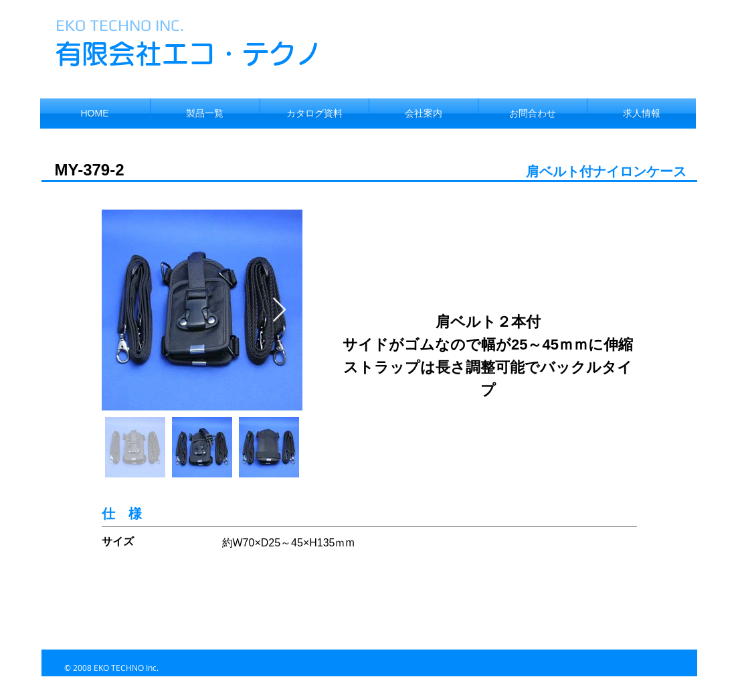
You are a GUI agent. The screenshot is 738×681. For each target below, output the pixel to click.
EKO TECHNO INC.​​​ (120, 25)
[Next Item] (279, 310)
